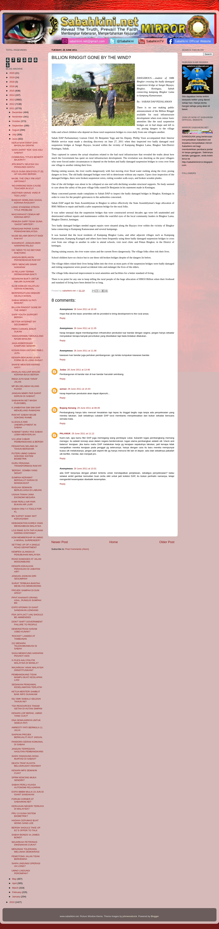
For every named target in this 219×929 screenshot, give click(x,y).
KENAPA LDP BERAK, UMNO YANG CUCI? (27, 714)
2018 (12, 82)
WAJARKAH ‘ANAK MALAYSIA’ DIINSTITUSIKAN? (28, 668)
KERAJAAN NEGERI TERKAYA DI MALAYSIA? (28, 807)
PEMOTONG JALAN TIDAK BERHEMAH (26, 857)
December (17, 112)
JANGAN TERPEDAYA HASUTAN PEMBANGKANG (27, 750)
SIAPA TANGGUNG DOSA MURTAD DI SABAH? (25, 757)
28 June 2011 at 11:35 (85, 328)
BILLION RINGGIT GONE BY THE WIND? (26, 308)
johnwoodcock (130, 916)
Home (113, 542)
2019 (12, 77)
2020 (12, 73)
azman (63, 389)
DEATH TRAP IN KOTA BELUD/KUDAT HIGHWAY (26, 764)
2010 (12, 902)
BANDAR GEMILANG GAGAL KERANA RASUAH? (27, 201)
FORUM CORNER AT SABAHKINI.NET (23, 800)
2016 (12, 86)
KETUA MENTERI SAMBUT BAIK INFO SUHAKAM (26, 693)
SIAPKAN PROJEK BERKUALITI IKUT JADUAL (27, 735)
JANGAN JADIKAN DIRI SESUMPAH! (24, 577)
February (17, 892)
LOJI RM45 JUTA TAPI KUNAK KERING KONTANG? (27, 531)
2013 (12, 99)
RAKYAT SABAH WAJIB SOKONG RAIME (24, 416)
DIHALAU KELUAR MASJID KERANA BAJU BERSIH (26, 373)
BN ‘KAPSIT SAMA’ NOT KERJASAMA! (24, 517)
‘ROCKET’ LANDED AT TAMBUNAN (23, 637)
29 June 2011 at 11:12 (83, 433)
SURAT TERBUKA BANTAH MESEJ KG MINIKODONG (26, 584)
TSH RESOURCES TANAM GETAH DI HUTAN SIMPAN (27, 707)
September (18, 125)
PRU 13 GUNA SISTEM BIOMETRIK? (24, 814)
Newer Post (59, 542)
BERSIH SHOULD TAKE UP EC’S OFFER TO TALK (26, 829)
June (15, 139)
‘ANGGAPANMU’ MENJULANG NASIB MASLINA (27, 337)
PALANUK (65, 433)
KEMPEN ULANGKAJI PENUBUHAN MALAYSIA (26, 553)
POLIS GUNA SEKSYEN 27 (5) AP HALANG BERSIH (27, 172)
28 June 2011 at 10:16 (85, 309)
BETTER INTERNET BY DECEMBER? (24, 323)
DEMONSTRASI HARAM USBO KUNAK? (24, 630)
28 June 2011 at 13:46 (78, 369)
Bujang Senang (68, 408)
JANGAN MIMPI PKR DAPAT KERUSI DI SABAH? (26, 394)
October (16, 121)
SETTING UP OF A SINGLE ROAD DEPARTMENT (26, 546)
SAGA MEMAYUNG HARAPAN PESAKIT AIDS (27, 654)
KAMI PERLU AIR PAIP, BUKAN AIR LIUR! (24, 503)
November (17, 116)
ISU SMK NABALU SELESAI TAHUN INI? (26, 700)
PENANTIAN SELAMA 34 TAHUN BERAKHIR (25, 447)
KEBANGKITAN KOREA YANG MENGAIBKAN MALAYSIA (27, 524)
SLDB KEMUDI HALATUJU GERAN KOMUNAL (25, 287)
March (15, 888)
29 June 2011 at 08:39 (88, 408)
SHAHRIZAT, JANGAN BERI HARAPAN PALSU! (26, 244)
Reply (63, 318)
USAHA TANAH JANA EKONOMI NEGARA (23, 495)
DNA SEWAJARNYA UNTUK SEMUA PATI (26, 721)
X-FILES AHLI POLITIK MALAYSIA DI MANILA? (25, 661)
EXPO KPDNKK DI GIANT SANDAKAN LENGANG (25, 608)
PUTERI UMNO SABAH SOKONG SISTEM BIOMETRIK (24, 456)
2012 (12, 104)
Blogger (155, 916)
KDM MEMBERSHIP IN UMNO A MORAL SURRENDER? (27, 538)
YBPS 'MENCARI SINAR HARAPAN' (24, 265)
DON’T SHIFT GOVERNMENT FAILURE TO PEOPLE (27, 623)
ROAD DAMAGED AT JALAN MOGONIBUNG (26, 560)
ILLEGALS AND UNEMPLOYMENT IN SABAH (24, 425)
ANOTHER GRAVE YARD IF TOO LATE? (26, 194)
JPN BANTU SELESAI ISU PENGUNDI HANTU (25, 165)
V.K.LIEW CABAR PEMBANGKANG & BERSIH (27, 440)
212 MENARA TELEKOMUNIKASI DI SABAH (24, 646)
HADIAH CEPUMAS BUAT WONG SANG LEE (25, 821)
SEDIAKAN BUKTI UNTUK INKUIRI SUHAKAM (25, 280)
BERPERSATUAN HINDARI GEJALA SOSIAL (26, 294)
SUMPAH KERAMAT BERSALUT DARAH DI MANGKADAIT (25, 480)
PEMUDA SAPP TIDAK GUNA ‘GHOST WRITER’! (27, 222)
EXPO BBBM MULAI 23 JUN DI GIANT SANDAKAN (28, 793)
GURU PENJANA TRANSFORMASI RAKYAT (27, 464)
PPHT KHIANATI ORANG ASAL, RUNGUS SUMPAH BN (26, 600)
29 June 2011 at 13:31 (85, 468)
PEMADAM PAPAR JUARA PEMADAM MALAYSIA (25, 230)
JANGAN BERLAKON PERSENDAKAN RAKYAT (26, 258)
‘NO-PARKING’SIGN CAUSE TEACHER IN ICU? (26, 187)
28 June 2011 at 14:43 (79, 389)
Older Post (166, 542)
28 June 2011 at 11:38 (85, 350)
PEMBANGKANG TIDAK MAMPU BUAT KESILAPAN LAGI (27, 677)
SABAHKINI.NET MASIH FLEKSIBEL (24, 401)
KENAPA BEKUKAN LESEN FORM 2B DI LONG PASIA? (27, 358)
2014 (12, 95)
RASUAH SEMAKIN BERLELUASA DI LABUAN (27, 488)
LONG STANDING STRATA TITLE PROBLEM (25, 208)
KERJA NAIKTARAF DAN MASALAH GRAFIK (25, 144)
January (16, 896)
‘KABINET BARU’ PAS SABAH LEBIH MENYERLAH (27, 433)
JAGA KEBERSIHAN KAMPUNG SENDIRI (24, 344)
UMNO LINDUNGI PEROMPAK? (21, 872)
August (16, 130)
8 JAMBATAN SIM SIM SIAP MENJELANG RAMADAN (26, 409)
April (14, 883)
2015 (12, 90)
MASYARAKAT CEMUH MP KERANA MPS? (26, 215)
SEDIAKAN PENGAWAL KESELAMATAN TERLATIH (27, 685)
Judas (63, 369)
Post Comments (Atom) (77, 549)
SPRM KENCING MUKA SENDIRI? (24, 778)
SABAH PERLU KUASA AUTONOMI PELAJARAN (26, 786)
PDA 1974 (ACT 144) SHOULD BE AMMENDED (27, 616)
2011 (12, 108)
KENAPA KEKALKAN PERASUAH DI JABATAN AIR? (26, 569)
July (14, 134)
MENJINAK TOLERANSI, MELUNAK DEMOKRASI (25, 850)
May (14, 879)
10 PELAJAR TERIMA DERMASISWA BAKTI (24, 273)
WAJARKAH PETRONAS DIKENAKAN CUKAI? (24, 843)
